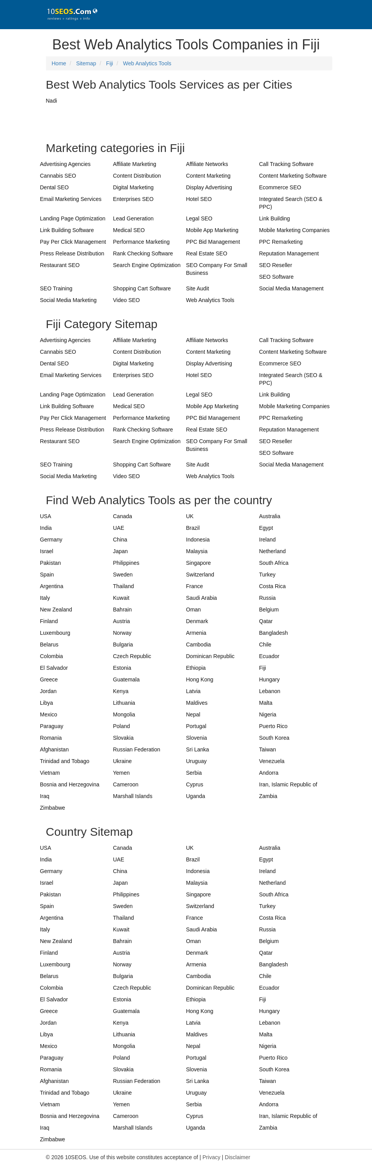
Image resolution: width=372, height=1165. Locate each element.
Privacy (211, 1157)
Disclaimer (237, 1157)
